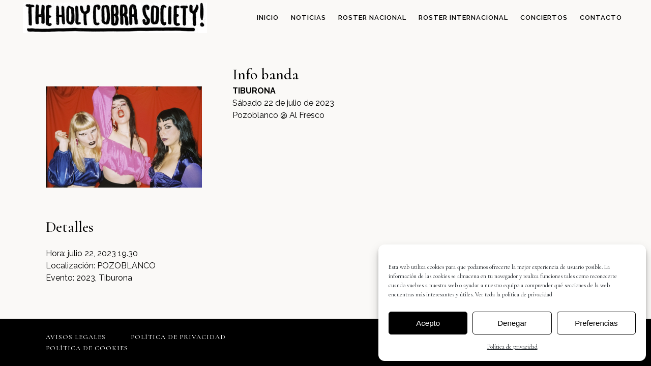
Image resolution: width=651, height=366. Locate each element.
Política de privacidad (512, 346)
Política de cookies (87, 348)
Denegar (512, 323)
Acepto (428, 323)
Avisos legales (76, 337)
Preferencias (596, 323)
